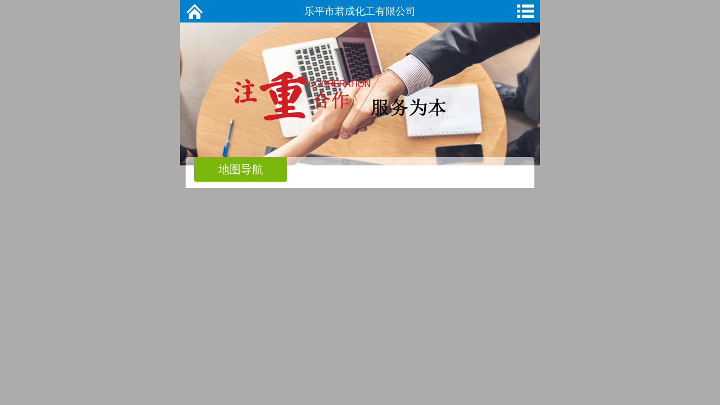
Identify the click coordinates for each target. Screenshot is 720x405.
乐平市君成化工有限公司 (360, 11)
